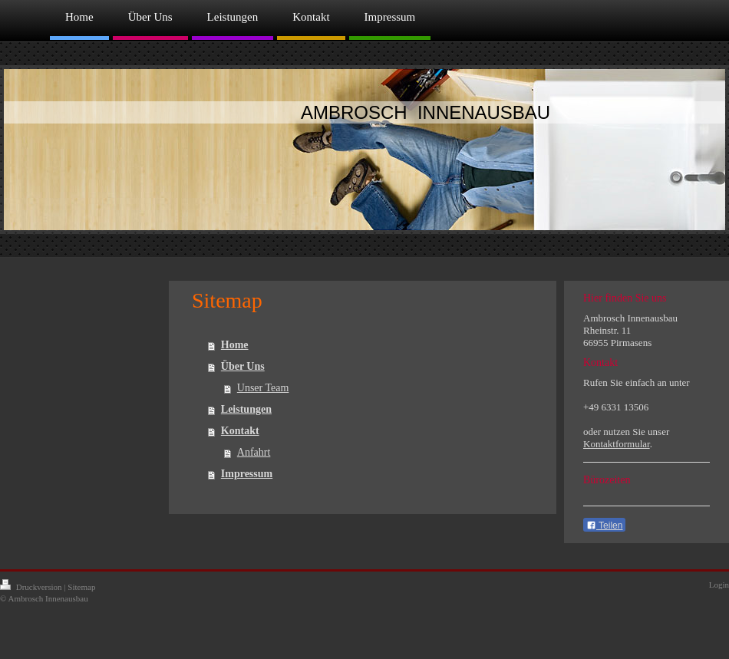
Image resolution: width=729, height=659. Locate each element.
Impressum (246, 473)
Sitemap (81, 586)
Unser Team (263, 388)
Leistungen (246, 409)
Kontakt (240, 431)
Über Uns (243, 366)
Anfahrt (254, 452)
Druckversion (32, 586)
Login (719, 584)
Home (235, 345)
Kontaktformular (616, 444)
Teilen (604, 525)
